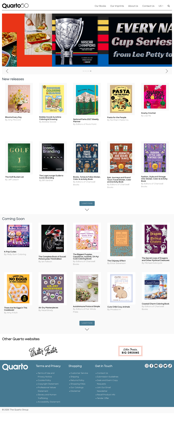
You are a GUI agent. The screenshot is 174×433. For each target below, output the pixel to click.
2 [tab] (85, 71)
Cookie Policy (44, 371)
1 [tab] (83, 71)
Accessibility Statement (49, 392)
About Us (133, 6)
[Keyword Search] (168, 6)
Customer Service (79, 363)
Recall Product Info (106, 385)
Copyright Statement (48, 374)
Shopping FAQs (78, 374)
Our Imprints (117, 6)
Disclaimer (75, 381)
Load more (88, 201)
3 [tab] (87, 71)
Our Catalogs (77, 378)
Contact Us (148, 6)
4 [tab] (89, 71)
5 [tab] (91, 71)
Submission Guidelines (107, 367)
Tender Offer (103, 388)
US (160, 6)
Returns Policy (77, 371)
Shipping (75, 367)
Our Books (100, 6)
